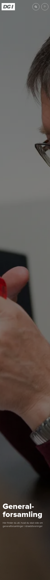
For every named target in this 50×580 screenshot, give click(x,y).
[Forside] (8, 6)
